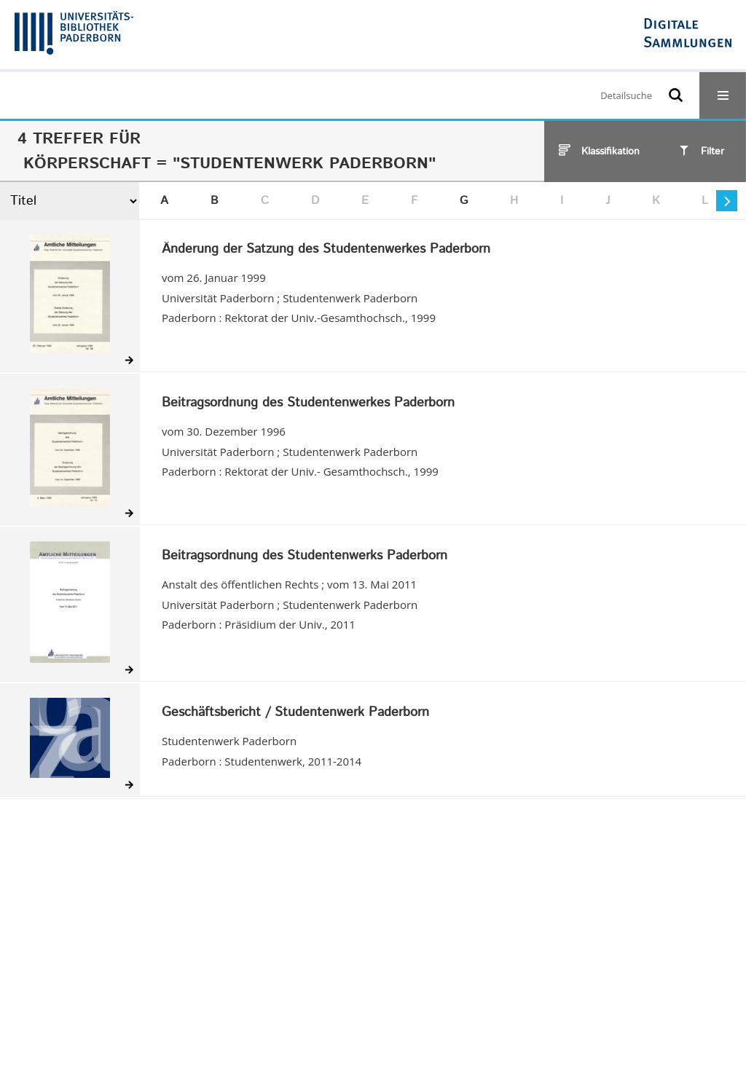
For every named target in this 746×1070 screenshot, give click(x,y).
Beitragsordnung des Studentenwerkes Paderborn (308, 404)
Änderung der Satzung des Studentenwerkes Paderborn (326, 250)
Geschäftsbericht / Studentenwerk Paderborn (295, 713)
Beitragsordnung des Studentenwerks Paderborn (304, 556)
